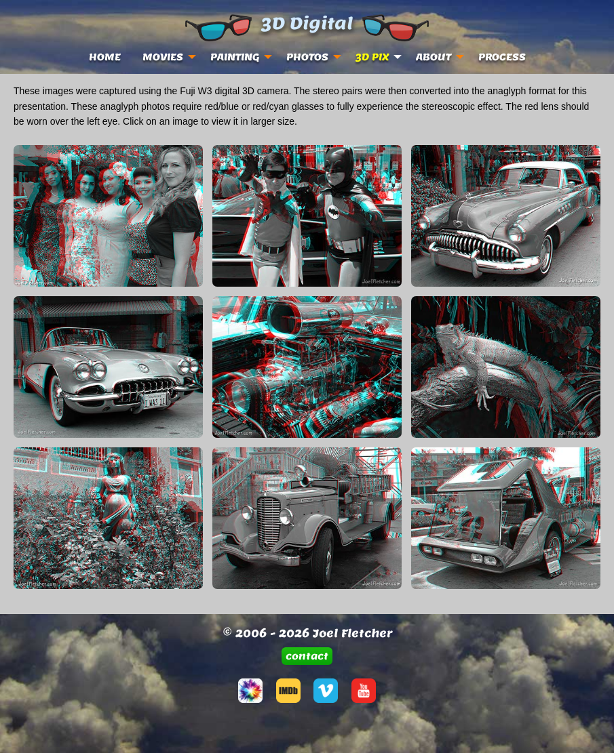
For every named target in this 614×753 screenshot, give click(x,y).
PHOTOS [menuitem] (307, 57)
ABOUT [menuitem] (433, 57)
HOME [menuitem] (105, 57)
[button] (307, 655)
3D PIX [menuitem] (372, 57)
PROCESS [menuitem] (502, 57)
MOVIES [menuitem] (162, 57)
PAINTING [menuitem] (234, 57)
